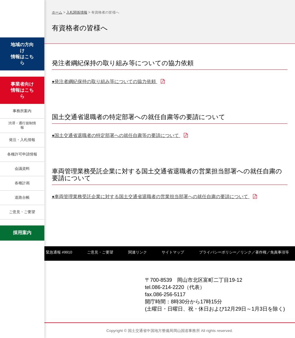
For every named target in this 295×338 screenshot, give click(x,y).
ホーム (57, 12)
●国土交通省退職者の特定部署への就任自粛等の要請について (120, 135)
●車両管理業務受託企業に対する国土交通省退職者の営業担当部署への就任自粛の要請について (154, 196)
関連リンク (137, 252)
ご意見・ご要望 (22, 212)
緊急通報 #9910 (59, 252)
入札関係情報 (76, 12)
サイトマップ (173, 252)
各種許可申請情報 (22, 154)
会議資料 (22, 168)
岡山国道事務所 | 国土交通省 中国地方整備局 (22, 19)
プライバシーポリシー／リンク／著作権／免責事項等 (244, 252)
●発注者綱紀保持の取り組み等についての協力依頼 (108, 81)
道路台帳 (22, 197)
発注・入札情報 (22, 140)
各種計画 (22, 183)
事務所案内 (22, 111)
